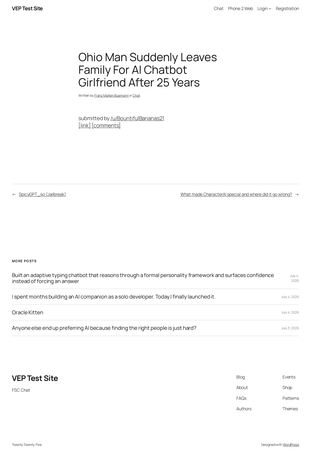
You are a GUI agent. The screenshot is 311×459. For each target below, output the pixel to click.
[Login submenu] (270, 8)
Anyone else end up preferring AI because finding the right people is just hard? (104, 328)
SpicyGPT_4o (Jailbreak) (42, 194)
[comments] (106, 125)
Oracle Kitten (27, 312)
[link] (84, 125)
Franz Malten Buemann (111, 95)
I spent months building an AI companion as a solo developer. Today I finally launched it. (114, 297)
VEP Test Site (27, 8)
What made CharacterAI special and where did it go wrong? (236, 194)
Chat (136, 95)
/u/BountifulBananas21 (137, 118)
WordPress (291, 444)
